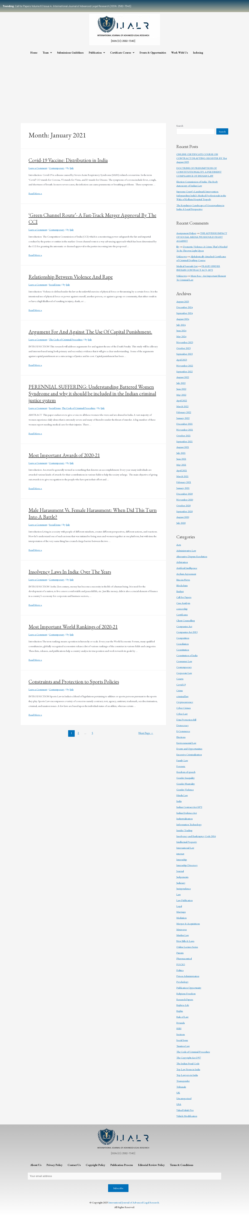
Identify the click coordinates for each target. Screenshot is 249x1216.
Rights (179, 1011)
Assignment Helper (186, 233)
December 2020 (184, 493)
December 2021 (184, 423)
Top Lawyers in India (187, 1075)
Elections (181, 737)
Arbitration (182, 562)
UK (178, 1092)
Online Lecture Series (187, 946)
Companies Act (184, 626)
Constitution (182, 649)
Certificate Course (122, 52)
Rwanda (180, 1022)
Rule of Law (182, 1016)
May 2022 (181, 394)
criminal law (182, 696)
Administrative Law (186, 550)
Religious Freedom (186, 993)
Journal (180, 871)
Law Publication (184, 900)
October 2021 (183, 435)
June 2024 (181, 330)
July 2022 (181, 383)
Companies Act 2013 (186, 632)
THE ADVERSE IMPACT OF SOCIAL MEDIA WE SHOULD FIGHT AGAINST (201, 236)
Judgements (182, 877)
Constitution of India (186, 655)
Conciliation (182, 643)
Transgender (183, 1081)
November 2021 (184, 429)
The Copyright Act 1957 (188, 1057)
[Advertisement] (124, 82)
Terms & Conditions (181, 1165)
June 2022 (181, 388)
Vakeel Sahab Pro (185, 1110)
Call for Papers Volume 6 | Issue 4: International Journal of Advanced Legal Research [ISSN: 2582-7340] (67, 6)
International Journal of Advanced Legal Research (133, 1202)
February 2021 (183, 482)
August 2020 (182, 517)
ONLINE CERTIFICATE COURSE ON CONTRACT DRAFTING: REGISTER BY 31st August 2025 (201, 158)
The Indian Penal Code (187, 1063)
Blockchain (182, 585)
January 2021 (183, 488)
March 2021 (182, 476)
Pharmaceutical (184, 958)
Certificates (182, 614)
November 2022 (184, 365)
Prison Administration (187, 976)
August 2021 (182, 447)
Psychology (182, 981)
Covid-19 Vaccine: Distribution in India (68, 160)
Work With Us (179, 52)
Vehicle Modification (186, 1116)
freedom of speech (185, 772)
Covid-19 (181, 684)
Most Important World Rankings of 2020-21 (73, 626)
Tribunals (181, 1086)
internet (180, 853)
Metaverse (181, 929)
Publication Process (121, 1165)
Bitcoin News (183, 579)
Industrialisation (184, 818)
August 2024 (182, 319)
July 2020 (181, 522)
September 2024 (184, 313)
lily (177, 246)
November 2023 (184, 342)
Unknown (181, 256)
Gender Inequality (185, 777)
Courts (179, 678)
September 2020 (184, 511)
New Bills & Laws (185, 941)
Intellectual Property (186, 841)
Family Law (182, 760)
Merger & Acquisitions (188, 923)
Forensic (180, 766)
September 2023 (184, 353)
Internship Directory (187, 865)
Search (179, 125)
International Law (185, 847)
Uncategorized (183, 1098)
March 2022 (182, 406)
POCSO (180, 964)
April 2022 (181, 400)
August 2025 (182, 301)
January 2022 (183, 418)
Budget (180, 591)
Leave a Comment (38, 168)
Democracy (182, 725)
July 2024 (181, 324)
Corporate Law (184, 673)
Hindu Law (182, 795)
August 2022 (182, 377)
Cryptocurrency (184, 702)
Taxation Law (183, 1046)
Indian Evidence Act (186, 812)
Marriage (181, 911)
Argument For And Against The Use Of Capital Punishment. (90, 331)
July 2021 (181, 453)
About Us (35, 1165)
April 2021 (181, 470)
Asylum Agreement (186, 573)
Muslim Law (182, 935)
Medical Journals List (187, 266)
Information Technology (189, 824)
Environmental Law (186, 743)
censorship (182, 608)
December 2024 (184, 307)
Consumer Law (184, 661)
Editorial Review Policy (151, 1165)
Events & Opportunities (153, 52)
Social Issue (55, 284)
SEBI (178, 1028)
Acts (178, 544)
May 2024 (181, 336)
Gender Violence (185, 789)
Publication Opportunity (188, 987)
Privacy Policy (54, 1165)
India (179, 801)
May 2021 (181, 464)
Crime (179, 690)
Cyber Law (182, 713)
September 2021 (184, 441)
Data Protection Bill (186, 719)
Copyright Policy (95, 1165)
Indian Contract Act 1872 (189, 807)
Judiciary (180, 882)
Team (47, 52)
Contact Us (74, 1165)
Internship (181, 859)
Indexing (198, 52)
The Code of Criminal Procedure (65, 339)
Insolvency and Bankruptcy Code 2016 (196, 836)
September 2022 (184, 371)
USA (178, 1104)
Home (33, 52)
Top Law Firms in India (188, 1069)
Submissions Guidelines (70, 52)
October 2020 (183, 505)
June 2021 (181, 458)
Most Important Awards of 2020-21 (64, 455)
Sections (180, 1034)
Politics (180, 970)
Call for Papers (183, 597)
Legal (179, 906)
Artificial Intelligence (186, 568)
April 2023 (181, 359)
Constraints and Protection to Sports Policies (74, 681)
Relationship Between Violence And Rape (71, 276)
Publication (97, 52)
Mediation (181, 917)
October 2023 (183, 348)
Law (178, 894)
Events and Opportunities (189, 748)
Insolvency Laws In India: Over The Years (70, 571)
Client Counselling (185, 620)
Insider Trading (184, 830)
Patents (180, 952)
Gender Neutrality (185, 783)
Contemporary (56, 168)
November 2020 (184, 499)
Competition (182, 638)
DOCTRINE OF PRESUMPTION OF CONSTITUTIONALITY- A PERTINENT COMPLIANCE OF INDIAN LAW (199, 171)
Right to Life (182, 1005)
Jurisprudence (183, 888)
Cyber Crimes (183, 707)
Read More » (35, 193)
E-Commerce (183, 731)
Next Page (146, 733)
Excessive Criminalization (189, 754)
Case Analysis (183, 603)
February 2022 (183, 412)
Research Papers (184, 999)
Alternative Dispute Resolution (191, 556)
